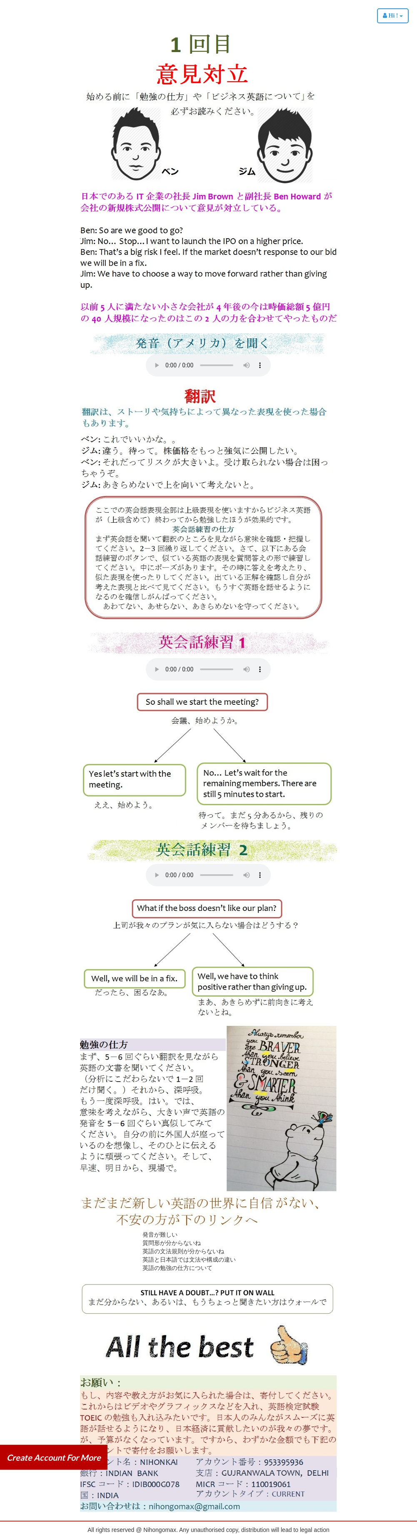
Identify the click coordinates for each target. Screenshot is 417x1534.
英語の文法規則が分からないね (183, 1251)
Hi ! (393, 15)
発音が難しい (159, 1234)
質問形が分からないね (171, 1242)
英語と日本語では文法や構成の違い (189, 1259)
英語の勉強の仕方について (177, 1267)
